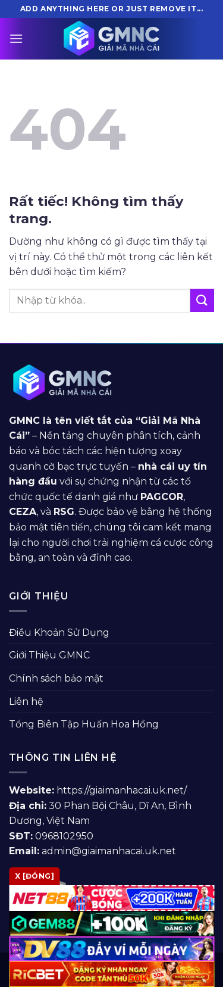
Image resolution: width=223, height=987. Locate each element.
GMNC (24, 420)
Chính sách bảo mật (56, 678)
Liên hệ (26, 701)
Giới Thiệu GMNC (49, 655)
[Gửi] (202, 300)
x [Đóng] (34, 876)
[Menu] (16, 38)
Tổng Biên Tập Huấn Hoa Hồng (84, 724)
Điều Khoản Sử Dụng (59, 632)
